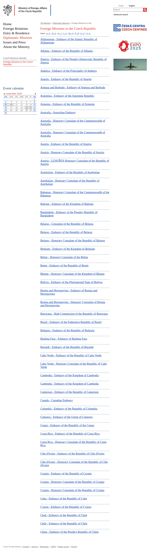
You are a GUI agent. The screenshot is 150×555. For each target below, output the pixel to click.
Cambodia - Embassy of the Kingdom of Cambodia (69, 375)
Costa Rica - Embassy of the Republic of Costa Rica (70, 433)
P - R (77, 33)
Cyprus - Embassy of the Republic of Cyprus (65, 506)
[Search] (145, 10)
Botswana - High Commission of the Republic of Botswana (74, 313)
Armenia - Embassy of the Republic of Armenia (67, 104)
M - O (71, 33)
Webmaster (44, 547)
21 (30, 108)
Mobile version (63, 547)
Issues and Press (14, 42)
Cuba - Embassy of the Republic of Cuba (63, 498)
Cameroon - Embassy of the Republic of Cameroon (69, 392)
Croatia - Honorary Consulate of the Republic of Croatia (72, 482)
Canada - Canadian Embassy (56, 400)
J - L (65, 33)
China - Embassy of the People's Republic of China (69, 531)
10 (11, 105)
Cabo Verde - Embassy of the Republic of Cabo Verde (70, 355)
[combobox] (128, 10)
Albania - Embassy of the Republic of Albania (66, 50)
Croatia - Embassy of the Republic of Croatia (66, 473)
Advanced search (120, 14)
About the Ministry (16, 47)
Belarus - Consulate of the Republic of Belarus (66, 223)
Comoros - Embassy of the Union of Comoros (66, 417)
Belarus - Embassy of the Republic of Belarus (66, 232)
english (132, 6)
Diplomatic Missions (61, 23)
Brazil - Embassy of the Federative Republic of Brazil (70, 322)
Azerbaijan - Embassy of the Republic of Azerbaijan (70, 172)
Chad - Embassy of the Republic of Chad (63, 515)
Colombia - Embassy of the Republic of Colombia (68, 408)
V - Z (88, 33)
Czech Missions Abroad (14, 58)
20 (27, 108)
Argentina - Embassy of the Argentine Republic (67, 95)
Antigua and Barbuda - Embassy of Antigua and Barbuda (72, 87)
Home (7, 24)
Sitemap (35, 547)
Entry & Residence (16, 33)
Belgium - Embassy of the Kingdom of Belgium (67, 248)
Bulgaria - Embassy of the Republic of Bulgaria (67, 330)
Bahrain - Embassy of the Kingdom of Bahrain (66, 204)
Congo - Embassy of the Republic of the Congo (67, 425)
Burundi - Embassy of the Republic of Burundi (66, 347)
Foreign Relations (15, 28)
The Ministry (45, 23)
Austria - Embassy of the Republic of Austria (65, 144)
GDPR (53, 547)
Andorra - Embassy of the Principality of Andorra (68, 70)
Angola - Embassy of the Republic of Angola (65, 79)
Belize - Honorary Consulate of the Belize (64, 257)
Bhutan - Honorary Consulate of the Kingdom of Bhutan (72, 273)
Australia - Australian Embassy (58, 112)
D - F (54, 33)
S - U (83, 33)
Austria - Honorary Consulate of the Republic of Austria (72, 152)
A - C (48, 33)
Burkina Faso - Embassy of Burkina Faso (63, 338)
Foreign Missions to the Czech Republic (18, 63)
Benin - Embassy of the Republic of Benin (64, 265)
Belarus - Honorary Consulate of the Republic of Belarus (72, 240)
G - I (60, 33)
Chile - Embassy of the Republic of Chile (63, 523)
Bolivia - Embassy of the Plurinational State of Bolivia (71, 282)
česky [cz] (121, 6)
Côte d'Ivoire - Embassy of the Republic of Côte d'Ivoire (72, 453)
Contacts (26, 547)
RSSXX (74, 547)
